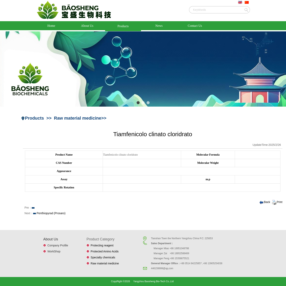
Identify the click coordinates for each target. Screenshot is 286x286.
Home (51, 25)
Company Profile (57, 245)
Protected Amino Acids (104, 251)
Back (264, 202)
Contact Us (195, 25)
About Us (87, 25)
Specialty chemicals (102, 257)
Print (277, 202)
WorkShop (53, 251)
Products (123, 26)
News (159, 25)
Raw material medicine (104, 263)
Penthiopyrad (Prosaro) (50, 213)
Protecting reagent (101, 245)
